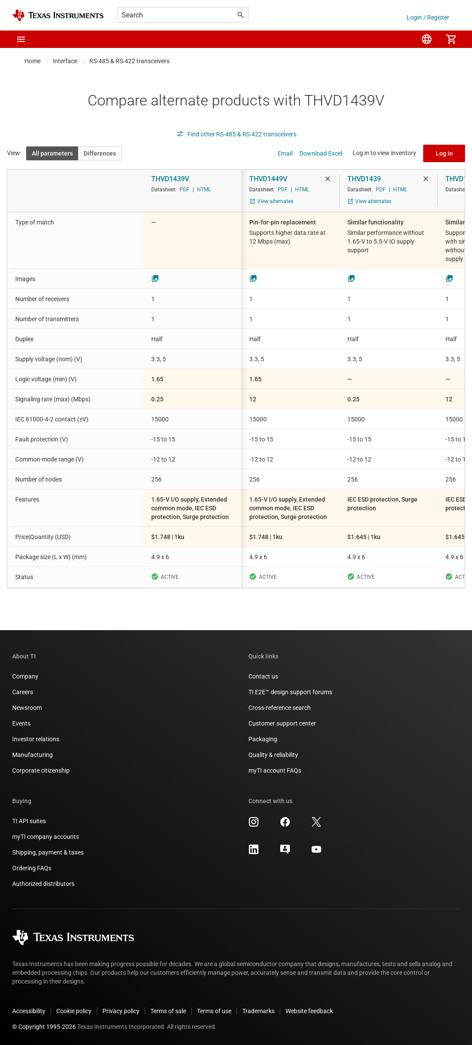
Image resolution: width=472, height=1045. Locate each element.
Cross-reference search (279, 707)
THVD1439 (364, 179)
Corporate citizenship (41, 770)
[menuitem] (426, 39)
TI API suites (29, 821)
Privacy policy (120, 1011)
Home (32, 61)
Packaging (262, 739)
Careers (22, 692)
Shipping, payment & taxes (48, 852)
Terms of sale (168, 1011)
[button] (21, 39)
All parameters (52, 153)
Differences (100, 153)
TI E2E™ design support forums (290, 692)
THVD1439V (170, 179)
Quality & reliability (273, 754)
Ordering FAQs (31, 868)
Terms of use (214, 1011)
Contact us (263, 676)
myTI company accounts (45, 836)
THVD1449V (268, 179)
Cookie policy (74, 1011)
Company (25, 676)
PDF (185, 190)
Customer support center (282, 723)
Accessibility (28, 1011)
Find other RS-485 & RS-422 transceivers (236, 134)
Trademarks (258, 1011)
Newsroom (27, 707)
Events (21, 723)
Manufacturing (32, 754)
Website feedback (309, 1011)
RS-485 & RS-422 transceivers (129, 61)
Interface (65, 61)
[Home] (58, 15)
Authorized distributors (43, 883)
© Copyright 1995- (44, 1026)
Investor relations (35, 739)
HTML (204, 190)
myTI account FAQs (274, 770)
